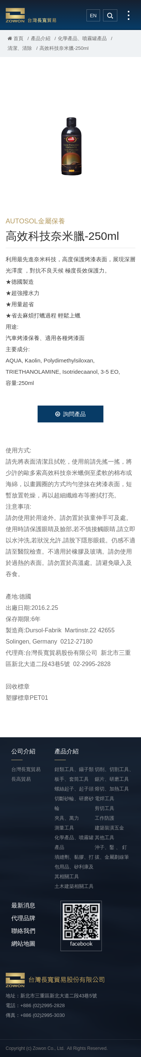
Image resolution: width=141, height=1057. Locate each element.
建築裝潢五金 (109, 828)
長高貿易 (21, 779)
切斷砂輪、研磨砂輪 (74, 803)
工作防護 (104, 818)
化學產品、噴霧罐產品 (82, 38)
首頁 (15, 38)
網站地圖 (23, 943)
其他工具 (104, 837)
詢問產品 (70, 414)
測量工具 (64, 828)
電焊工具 (104, 798)
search (110, 15)
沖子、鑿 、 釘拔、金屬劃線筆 (112, 852)
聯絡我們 (23, 931)
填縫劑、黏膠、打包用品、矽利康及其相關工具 (74, 866)
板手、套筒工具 (72, 779)
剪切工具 (104, 808)
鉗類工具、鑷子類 (74, 769)
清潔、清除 (20, 48)
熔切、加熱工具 (112, 789)
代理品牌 (23, 918)
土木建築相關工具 (74, 886)
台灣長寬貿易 (31, 14)
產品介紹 (40, 38)
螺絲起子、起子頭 (74, 789)
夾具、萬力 (67, 818)
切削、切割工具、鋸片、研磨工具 (114, 774)
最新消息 (23, 905)
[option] (70, 140)
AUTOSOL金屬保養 (35, 221)
